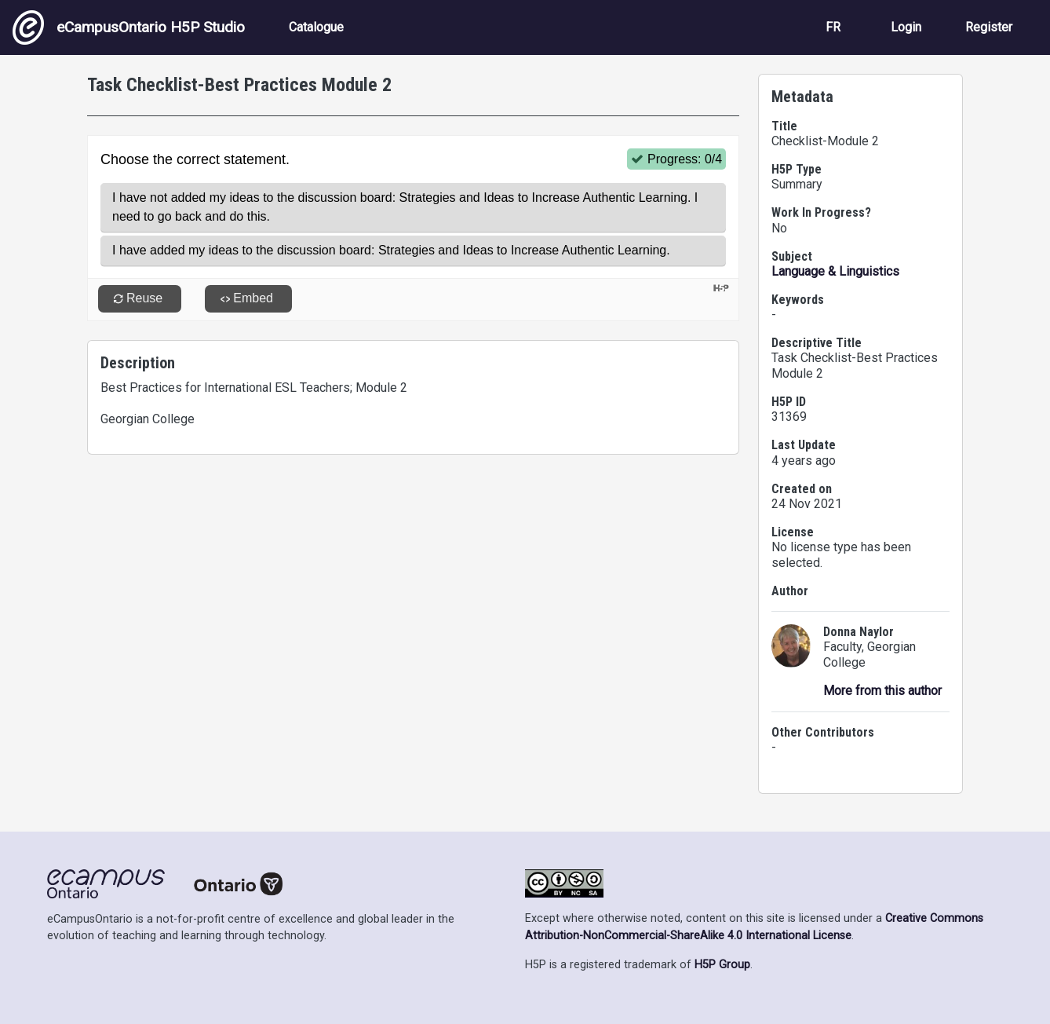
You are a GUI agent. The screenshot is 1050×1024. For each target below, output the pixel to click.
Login (906, 27)
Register (988, 27)
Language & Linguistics (835, 271)
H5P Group (722, 964)
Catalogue (316, 27)
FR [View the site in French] (833, 27)
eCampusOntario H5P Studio (129, 27)
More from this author (882, 690)
